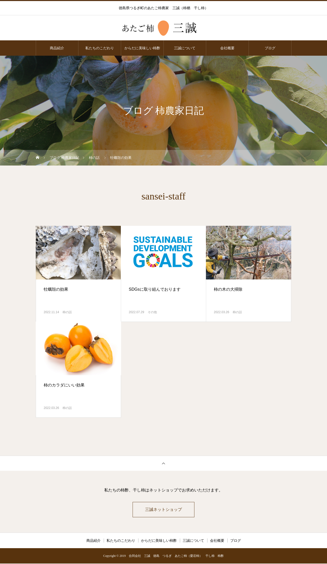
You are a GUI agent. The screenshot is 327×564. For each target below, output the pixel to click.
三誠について (184, 48)
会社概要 (227, 48)
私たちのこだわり (99, 48)
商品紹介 (57, 48)
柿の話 (67, 312)
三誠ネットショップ (163, 510)
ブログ (270, 48)
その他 (152, 312)
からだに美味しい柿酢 (142, 48)
